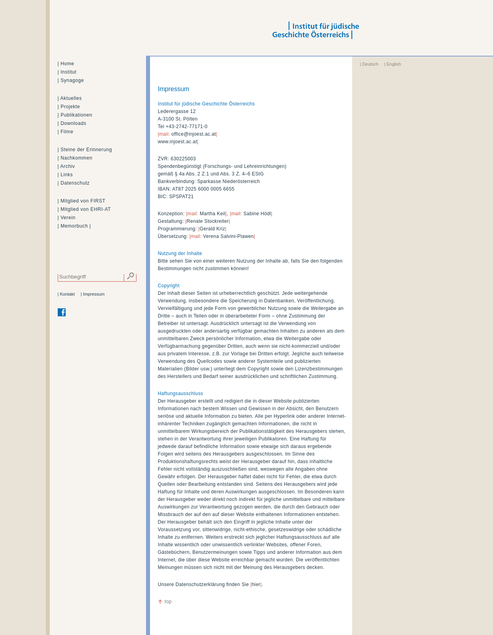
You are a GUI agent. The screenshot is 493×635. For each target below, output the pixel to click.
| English (392, 64)
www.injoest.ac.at (177, 141)
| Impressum (93, 294)
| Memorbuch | (74, 226)
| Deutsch (369, 64)
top (168, 601)
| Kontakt (66, 294)
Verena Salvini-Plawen (228, 236)
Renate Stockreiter (208, 221)
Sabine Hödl (257, 213)
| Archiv (66, 166)
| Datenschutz (74, 183)
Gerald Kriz (212, 229)
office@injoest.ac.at (193, 134)
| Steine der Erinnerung (85, 149)
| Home (66, 63)
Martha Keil (213, 213)
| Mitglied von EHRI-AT (84, 209)
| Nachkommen (75, 158)
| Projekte (69, 106)
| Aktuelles (70, 98)
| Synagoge (71, 80)
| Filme (66, 131)
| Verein (67, 217)
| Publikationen (75, 115)
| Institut (67, 72)
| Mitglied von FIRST (81, 201)
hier (256, 584)
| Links (65, 174)
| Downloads (72, 123)
